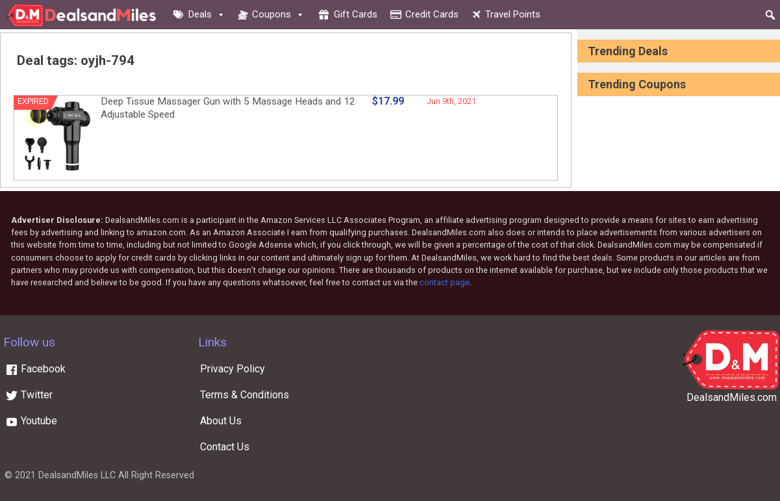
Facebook (35, 369)
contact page (445, 282)
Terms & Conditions (244, 395)
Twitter (29, 395)
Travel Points (512, 14)
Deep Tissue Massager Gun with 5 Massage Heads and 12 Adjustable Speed (228, 108)
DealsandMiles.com (731, 397)
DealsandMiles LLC (77, 475)
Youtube (31, 421)
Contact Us (224, 447)
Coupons (278, 14)
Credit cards (432, 14)
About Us (221, 421)
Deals (206, 14)
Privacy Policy (232, 369)
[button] (770, 15)
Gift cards (355, 14)
